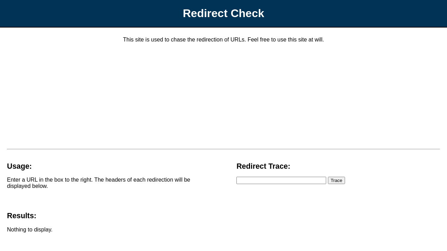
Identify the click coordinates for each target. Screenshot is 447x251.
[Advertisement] (223, 97)
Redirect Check (223, 13)
